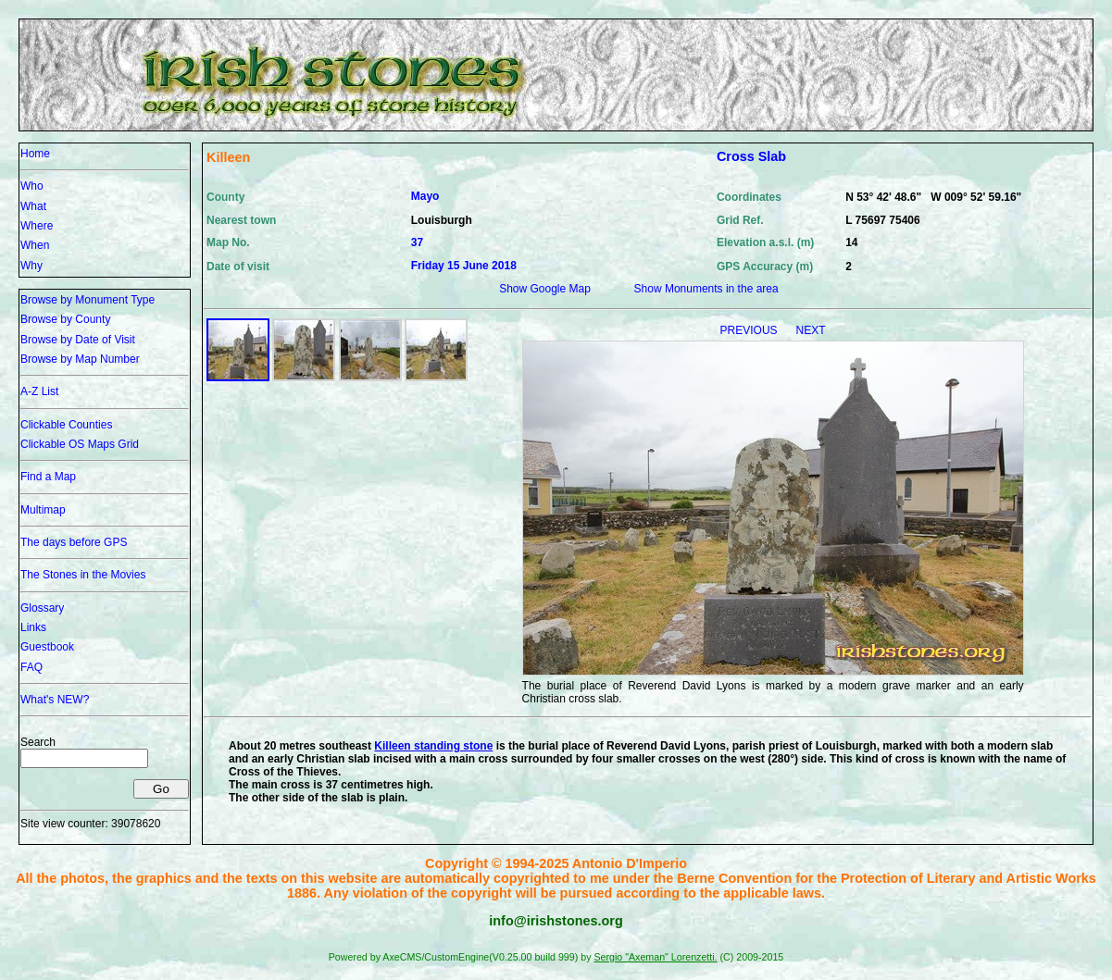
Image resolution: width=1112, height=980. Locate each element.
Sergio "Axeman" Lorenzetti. (655, 956)
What (33, 206)
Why (31, 265)
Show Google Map (545, 288)
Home (35, 153)
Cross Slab (751, 156)
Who (32, 186)
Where (36, 225)
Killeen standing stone (433, 745)
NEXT (811, 330)
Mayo (425, 196)
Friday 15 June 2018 (464, 265)
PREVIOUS (750, 330)
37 (417, 242)
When (34, 245)
